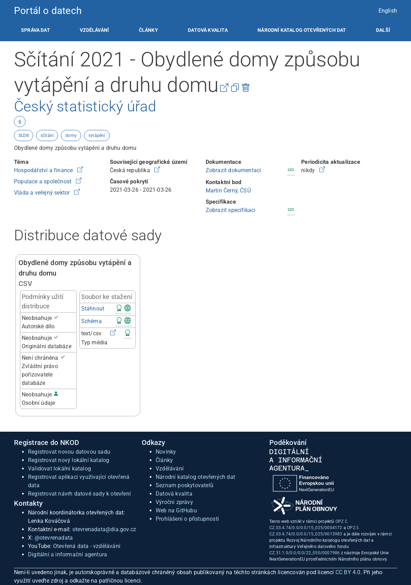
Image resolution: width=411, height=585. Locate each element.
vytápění (96, 135)
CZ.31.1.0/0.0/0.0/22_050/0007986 (304, 552)
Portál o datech (48, 10)
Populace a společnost (43, 181)
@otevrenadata (54, 537)
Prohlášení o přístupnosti (187, 518)
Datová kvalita (207, 30)
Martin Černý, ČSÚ (228, 190)
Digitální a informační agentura (67, 554)
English (387, 10)
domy (71, 135)
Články (148, 30)
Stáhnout (93, 308)
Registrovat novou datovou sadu (69, 451)
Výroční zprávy (174, 502)
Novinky (166, 451)
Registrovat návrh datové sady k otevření (79, 493)
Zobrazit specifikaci (231, 210)
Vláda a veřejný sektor (42, 192)
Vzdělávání (94, 30)
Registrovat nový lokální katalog (68, 460)
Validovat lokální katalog (59, 468)
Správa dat (35, 30)
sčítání (47, 135)
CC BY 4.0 (348, 572)
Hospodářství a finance (44, 170)
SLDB (24, 135)
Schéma (91, 321)
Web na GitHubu (176, 510)
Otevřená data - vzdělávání (86, 546)
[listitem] (35, 30)
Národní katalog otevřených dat (195, 477)
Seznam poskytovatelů (184, 485)
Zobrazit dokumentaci (233, 170)
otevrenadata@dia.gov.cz (104, 529)
